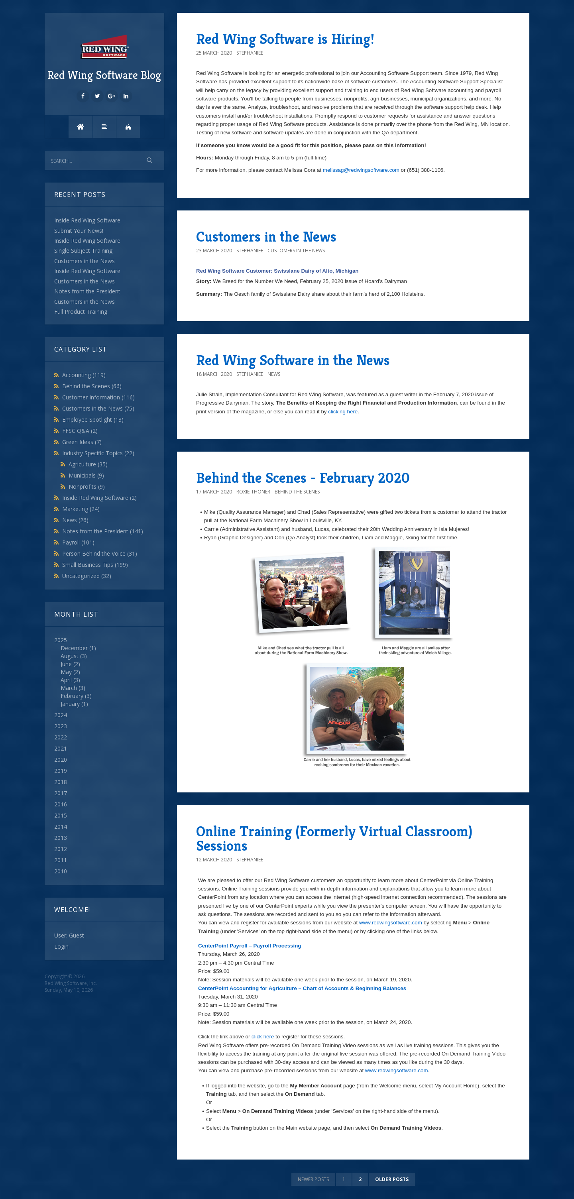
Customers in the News (98, 408)
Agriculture (88, 464)
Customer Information (98, 397)
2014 (60, 826)
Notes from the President (102, 531)
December (74, 648)
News (75, 520)
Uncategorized (86, 576)
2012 (60, 849)
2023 (60, 726)
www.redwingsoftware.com (390, 923)
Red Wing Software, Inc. (71, 983)
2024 (60, 715)
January (70, 704)
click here (263, 1037)
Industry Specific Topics (98, 453)
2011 (60, 860)
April (66, 680)
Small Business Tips (95, 564)
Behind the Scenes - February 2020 (303, 478)
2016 (60, 804)
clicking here (343, 412)
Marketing (81, 509)
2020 (60, 759)
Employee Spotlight (93, 419)
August (70, 656)
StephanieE (249, 52)
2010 (60, 871)
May (66, 672)
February (72, 696)
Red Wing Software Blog (104, 57)
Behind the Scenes (92, 386)
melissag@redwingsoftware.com (362, 170)
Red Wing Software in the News (293, 360)
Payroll (78, 542)
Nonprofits (87, 486)
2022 (60, 737)
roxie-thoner (253, 491)
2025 (104, 672)
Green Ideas (82, 442)
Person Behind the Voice (99, 553)
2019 (60, 770)
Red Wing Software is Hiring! (285, 39)
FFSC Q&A (80, 430)
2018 (60, 782)
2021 (60, 748)
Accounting (84, 375)
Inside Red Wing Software (99, 497)
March (69, 688)
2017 (60, 793)
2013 (60, 837)
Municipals (86, 475)
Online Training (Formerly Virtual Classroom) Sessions (334, 838)
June (66, 664)
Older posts (392, 1179)
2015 (60, 815)
